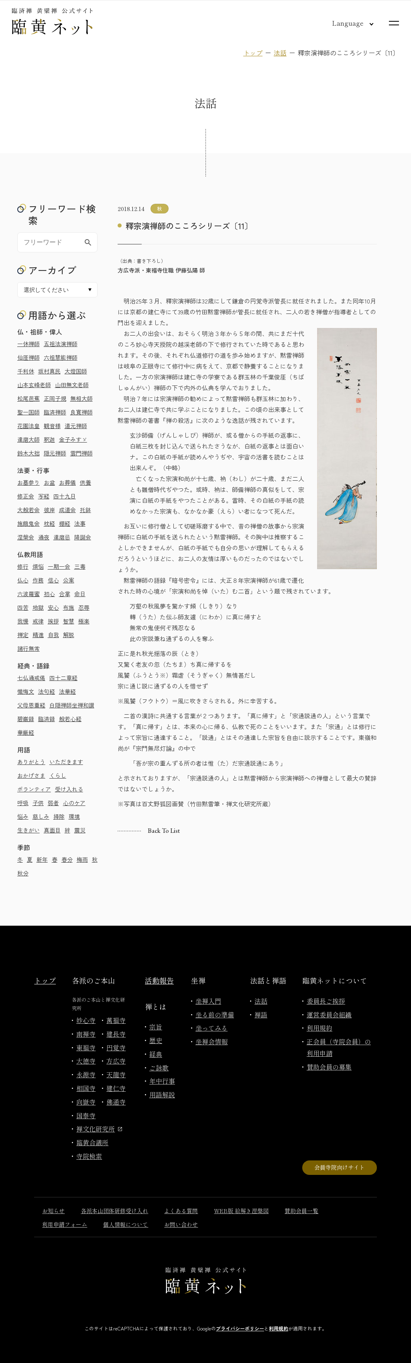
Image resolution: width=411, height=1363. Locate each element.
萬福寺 (116, 1020)
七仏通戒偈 (31, 678)
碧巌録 (25, 719)
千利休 (25, 371)
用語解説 (162, 1094)
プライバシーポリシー (240, 1328)
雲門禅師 (81, 453)
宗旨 (155, 1026)
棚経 (64, 523)
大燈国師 (76, 371)
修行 (22, 566)
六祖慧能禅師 (60, 357)
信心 (53, 580)
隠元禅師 (55, 453)
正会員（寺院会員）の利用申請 (339, 1047)
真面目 (52, 830)
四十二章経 (63, 678)
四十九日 (64, 496)
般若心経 (70, 719)
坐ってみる (211, 1028)
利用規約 (319, 1028)
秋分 (22, 873)
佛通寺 (116, 1102)
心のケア (74, 803)
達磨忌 (61, 537)
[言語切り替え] (346, 23)
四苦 (22, 607)
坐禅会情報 (211, 1041)
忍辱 (84, 607)
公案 (68, 580)
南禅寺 (86, 1034)
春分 (67, 859)
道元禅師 (76, 426)
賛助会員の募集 (329, 1067)
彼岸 (49, 510)
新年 (42, 859)
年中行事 (162, 1081)
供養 (85, 482)
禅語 (260, 1014)
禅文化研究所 (99, 1128)
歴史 (155, 1040)
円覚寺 (116, 1047)
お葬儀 (67, 482)
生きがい (28, 830)
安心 (53, 607)
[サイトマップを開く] (394, 23)
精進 (38, 635)
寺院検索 (89, 1156)
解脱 (68, 635)
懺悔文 (25, 691)
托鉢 (85, 510)
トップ (252, 52)
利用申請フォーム (64, 1224)
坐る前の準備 (214, 1014)
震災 (79, 830)
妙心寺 (86, 1020)
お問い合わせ (181, 1224)
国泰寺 (86, 1115)
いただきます (66, 762)
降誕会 (82, 537)
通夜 (43, 537)
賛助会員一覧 (301, 1211)
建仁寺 (116, 1088)
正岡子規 (55, 398)
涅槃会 (25, 537)
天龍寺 (116, 1074)
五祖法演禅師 (60, 344)
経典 (155, 1054)
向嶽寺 (86, 1102)
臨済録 (46, 719)
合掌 (64, 594)
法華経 (67, 691)
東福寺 (86, 1047)
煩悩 (38, 566)
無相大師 (81, 398)
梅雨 (82, 859)
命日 (79, 594)
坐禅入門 (208, 1001)
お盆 (49, 482)
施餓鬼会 (28, 523)
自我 (53, 635)
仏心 (22, 580)
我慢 (22, 621)
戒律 (38, 621)
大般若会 (28, 510)
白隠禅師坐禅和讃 (71, 705)
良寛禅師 (81, 412)
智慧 (68, 621)
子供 (38, 803)
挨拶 (53, 621)
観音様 (52, 426)
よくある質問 (181, 1211)
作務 (38, 580)
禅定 (22, 635)
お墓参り (28, 482)
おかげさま (31, 775)
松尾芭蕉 (28, 398)
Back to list (164, 830)
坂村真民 (49, 371)
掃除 (59, 816)
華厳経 (25, 732)
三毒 (79, 566)
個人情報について (125, 1224)
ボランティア (34, 789)
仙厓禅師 (28, 357)
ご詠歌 (159, 1067)
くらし (57, 775)
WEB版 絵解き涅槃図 (241, 1211)
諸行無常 (28, 648)
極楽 (84, 621)
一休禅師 (28, 344)
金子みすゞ (73, 439)
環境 (74, 816)
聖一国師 (28, 412)
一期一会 (59, 566)
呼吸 (22, 803)
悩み (22, 816)
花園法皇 (28, 426)
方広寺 (116, 1061)
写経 (43, 496)
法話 (280, 52)
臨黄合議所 (92, 1142)
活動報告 (159, 980)
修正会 (25, 496)
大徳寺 (86, 1061)
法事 (79, 523)
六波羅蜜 (28, 594)
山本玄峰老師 (34, 385)
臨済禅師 (55, 412)
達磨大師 (28, 439)
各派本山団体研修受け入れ (114, 1211)
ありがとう (31, 762)
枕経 (49, 523)
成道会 (67, 510)
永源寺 (86, 1074)
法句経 (46, 691)
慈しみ (41, 816)
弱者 (53, 803)
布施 (68, 607)
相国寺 (86, 1088)
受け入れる (69, 789)
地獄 (38, 607)
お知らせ (53, 1211)
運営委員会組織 (329, 1014)
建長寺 (116, 1034)
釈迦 (49, 439)
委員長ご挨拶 (326, 1001)
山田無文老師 (72, 385)
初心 (49, 594)
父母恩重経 (31, 705)
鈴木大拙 (28, 453)
